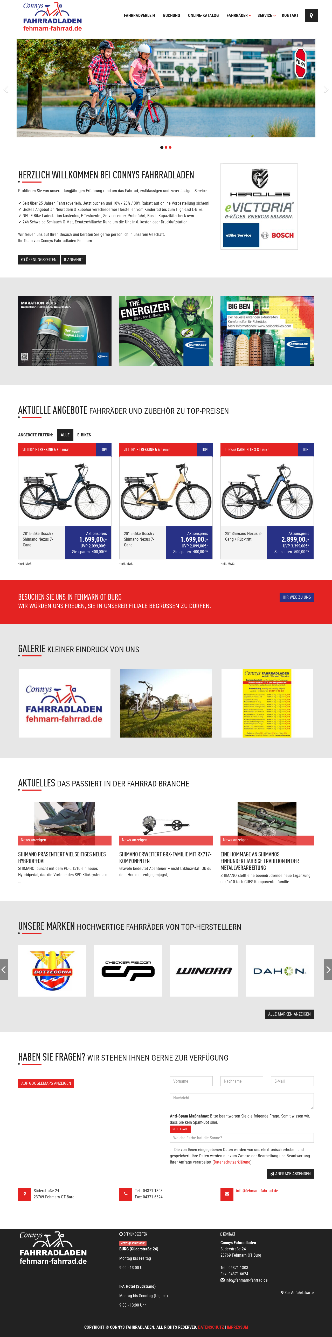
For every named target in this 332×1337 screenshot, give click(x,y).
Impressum (237, 1327)
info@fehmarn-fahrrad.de (257, 1190)
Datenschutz (211, 1327)
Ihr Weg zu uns (297, 597)
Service (267, 15)
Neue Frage (180, 1129)
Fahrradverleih (139, 15)
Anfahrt (73, 259)
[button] (25, 88)
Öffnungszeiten (39, 259)
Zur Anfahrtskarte (297, 1292)
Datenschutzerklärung (232, 1162)
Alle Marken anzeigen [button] (289, 1014)
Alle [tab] (65, 434)
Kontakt (290, 15)
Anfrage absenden (290, 1173)
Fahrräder (239, 15)
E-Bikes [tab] (84, 434)
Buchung (171, 15)
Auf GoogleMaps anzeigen (46, 1083)
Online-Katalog (203, 15)
